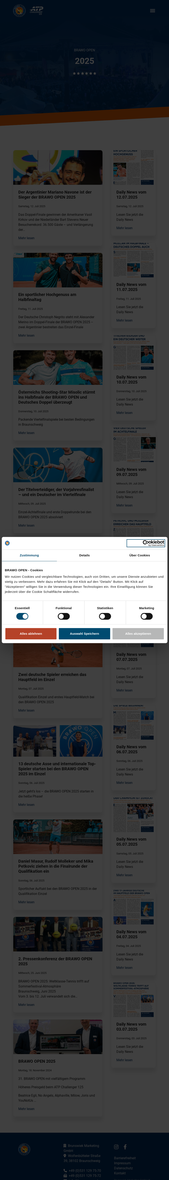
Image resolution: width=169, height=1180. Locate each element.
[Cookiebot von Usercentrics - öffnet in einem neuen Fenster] (145, 543)
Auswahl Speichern (84, 633)
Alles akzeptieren (138, 633)
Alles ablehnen (31, 633)
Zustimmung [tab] (29, 555)
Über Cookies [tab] (139, 555)
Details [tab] (84, 555)
